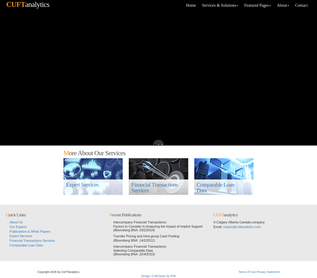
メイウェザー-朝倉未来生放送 (219, 272)
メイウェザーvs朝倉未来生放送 (119, 272)
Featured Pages (257, 5)
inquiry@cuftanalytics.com (242, 227)
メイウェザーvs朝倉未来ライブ (179, 272)
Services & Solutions (220, 5)
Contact (301, 5)
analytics (27, 4)
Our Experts (18, 227)
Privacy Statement (268, 272)
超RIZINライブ (89, 272)
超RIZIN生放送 (149, 272)
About (283, 5)
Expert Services (82, 187)
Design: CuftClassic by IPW (158, 276)
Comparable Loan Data (216, 187)
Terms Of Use (247, 272)
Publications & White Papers (30, 231)
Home (191, 5)
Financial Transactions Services (155, 187)
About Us (16, 222)
